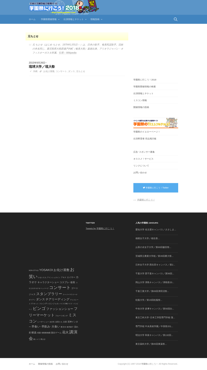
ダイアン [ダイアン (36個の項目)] (32, 300)
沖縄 (35, 71)
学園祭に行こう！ (146, 199)
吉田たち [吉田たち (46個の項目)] (58, 322)
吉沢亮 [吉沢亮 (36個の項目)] (52, 322)
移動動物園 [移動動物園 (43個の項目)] (46, 333)
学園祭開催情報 (49, 19)
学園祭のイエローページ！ (146, 131)
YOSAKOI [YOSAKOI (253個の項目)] (46, 270)
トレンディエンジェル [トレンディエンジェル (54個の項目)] (49, 303)
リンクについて (141, 165)
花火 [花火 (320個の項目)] (65, 332)
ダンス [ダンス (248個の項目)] (40, 299)
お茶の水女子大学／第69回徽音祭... (153, 247)
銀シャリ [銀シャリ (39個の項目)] (36, 339)
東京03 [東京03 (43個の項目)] (63, 327)
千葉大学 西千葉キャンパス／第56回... (154, 273)
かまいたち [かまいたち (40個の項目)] (42, 277)
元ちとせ (80, 71)
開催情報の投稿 (141, 107)
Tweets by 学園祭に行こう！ (100, 228)
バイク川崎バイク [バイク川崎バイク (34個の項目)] (65, 303)
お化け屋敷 (49, 71)
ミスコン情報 (140, 100)
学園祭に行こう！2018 (144, 79)
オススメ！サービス (143, 158)
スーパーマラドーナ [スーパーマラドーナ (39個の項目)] (70, 294)
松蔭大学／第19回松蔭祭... (148, 300)
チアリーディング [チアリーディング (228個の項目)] (57, 299)
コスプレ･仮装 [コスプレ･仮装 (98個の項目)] (67, 282)
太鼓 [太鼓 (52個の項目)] (65, 322)
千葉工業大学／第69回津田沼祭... (152, 291)
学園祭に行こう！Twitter (155, 187)
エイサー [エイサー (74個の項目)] (71, 277)
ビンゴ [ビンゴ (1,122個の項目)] (39, 308)
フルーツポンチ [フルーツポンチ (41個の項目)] (61, 316)
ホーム (32, 19)
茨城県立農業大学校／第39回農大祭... (154, 256)
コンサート (61, 71)
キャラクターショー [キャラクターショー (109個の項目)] (48, 282)
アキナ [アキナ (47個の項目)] (63, 277)
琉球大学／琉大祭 (42, 66)
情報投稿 (95, 19)
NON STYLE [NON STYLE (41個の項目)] (34, 270)
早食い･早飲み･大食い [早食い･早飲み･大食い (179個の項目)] (46, 326)
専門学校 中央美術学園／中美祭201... (154, 326)
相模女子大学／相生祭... (147, 238)
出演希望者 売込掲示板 (144, 138)
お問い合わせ (140, 172)
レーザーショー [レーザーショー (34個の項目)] (43, 322)
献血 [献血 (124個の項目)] (34, 332)
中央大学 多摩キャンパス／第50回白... (154, 308)
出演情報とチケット (73, 19)
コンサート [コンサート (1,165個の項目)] (60, 287)
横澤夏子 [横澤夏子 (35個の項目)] (70, 327)
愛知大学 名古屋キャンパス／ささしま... (155, 229)
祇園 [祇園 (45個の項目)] (39, 333)
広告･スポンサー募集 (144, 152)
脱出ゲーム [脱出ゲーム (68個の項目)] (56, 332)
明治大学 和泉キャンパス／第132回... (154, 335)
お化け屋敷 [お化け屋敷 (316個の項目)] (61, 270)
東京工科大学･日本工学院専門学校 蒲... (155, 317)
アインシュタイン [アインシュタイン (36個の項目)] (53, 277)
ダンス (71, 71)
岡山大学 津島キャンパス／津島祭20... (154, 282)
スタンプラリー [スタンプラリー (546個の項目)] (49, 294)
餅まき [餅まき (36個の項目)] (43, 339)
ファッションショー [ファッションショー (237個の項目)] (59, 308)
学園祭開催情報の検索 (144, 86)
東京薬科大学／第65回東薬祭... (151, 344)
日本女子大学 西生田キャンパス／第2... (155, 264)
